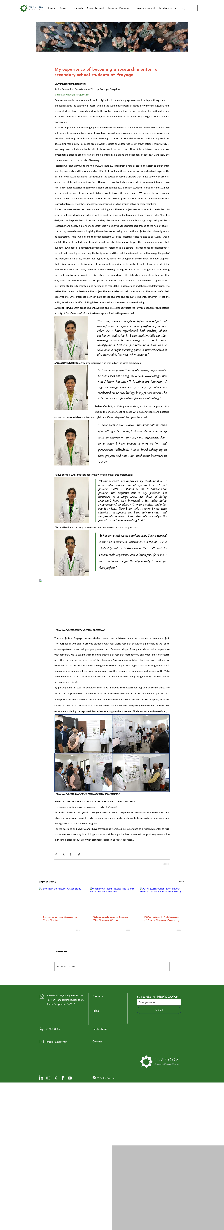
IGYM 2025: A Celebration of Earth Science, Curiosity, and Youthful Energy (162, 919)
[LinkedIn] (41, 1078)
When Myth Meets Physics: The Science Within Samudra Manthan (111, 919)
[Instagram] (48, 1078)
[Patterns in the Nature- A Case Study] (61, 899)
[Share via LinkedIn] (71, 854)
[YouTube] (69, 1078)
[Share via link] (78, 854)
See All (182, 881)
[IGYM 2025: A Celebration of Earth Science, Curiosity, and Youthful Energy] (162, 899)
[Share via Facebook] (55, 854)
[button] (167, 8)
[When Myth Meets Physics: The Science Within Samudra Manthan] (112, 899)
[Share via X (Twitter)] (63, 854)
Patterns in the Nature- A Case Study (60, 919)
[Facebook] (62, 1078)
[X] (55, 1078)
